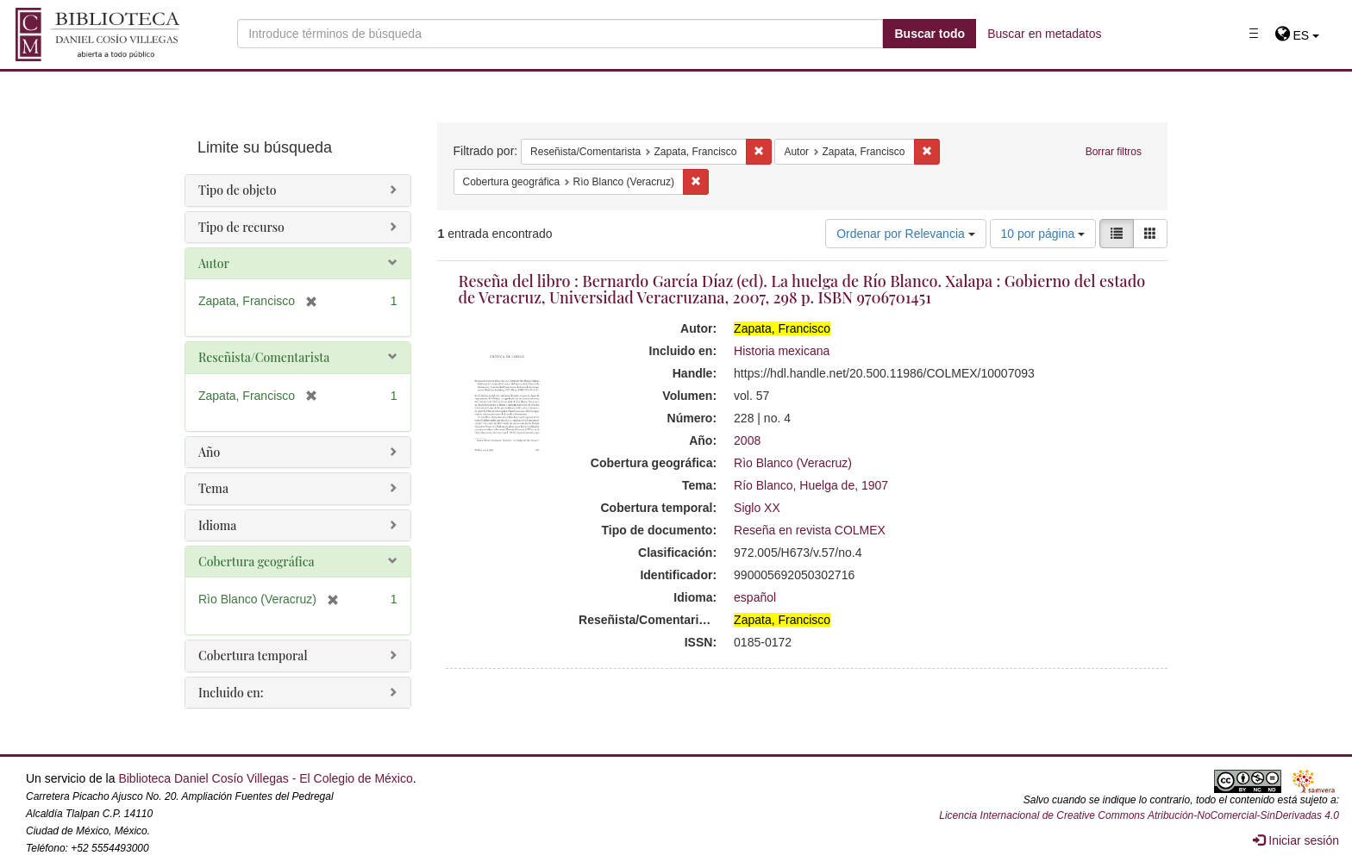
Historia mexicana (781, 351)
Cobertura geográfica (256, 561)
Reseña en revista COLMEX (810, 530)
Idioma (217, 525)
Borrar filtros (1114, 152)
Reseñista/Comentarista (263, 357)
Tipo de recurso (241, 227)
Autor (213, 263)
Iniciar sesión (1296, 840)
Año (209, 452)
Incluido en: (230, 692)
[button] (1297, 35)
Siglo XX (757, 508)
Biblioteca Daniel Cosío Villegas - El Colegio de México (265, 778)
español (755, 597)
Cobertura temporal (253, 655)
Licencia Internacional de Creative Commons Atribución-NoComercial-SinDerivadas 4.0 (1139, 815)
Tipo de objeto (237, 190)
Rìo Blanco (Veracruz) (793, 463)
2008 (747, 440)
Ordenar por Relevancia (905, 233)
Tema (213, 488)
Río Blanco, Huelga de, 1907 (811, 485)
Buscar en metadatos (1044, 34)
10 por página (1043, 233)
